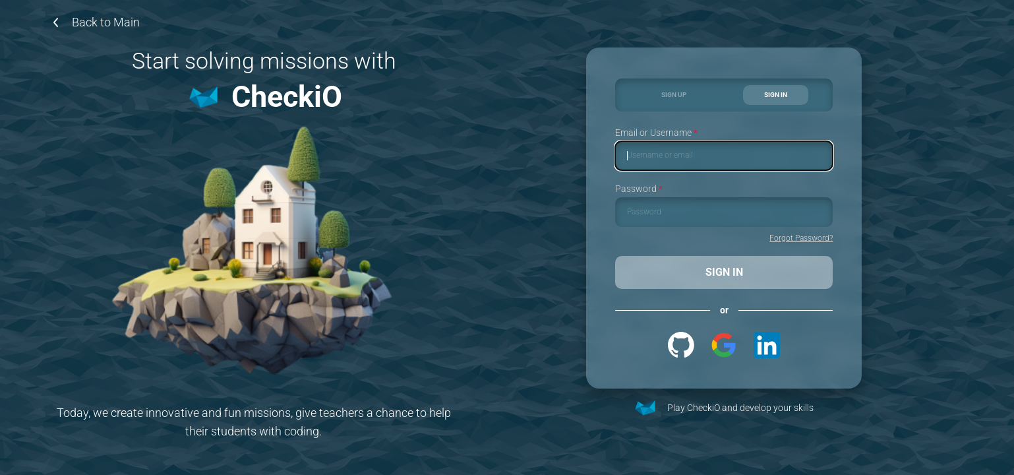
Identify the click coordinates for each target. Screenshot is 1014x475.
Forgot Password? (801, 238)
